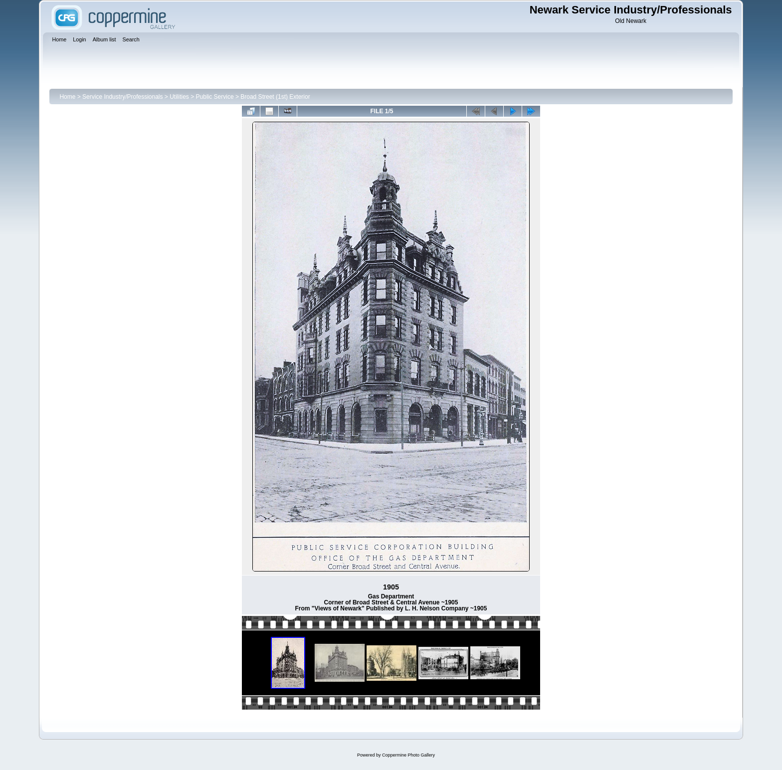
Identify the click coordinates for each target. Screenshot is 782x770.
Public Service (215, 96)
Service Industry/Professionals (122, 96)
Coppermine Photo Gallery (408, 755)
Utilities (179, 96)
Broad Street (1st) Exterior (275, 96)
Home (67, 96)
